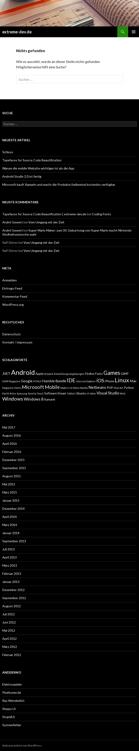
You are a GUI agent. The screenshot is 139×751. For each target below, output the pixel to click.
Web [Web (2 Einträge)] (122, 393)
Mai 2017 (8, 427)
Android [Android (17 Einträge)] (23, 372)
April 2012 (9, 638)
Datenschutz (11, 334)
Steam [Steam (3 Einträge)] (61, 393)
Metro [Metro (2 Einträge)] (17, 387)
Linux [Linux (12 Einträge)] (122, 380)
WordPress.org (13, 304)
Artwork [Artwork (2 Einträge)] (48, 373)
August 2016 (11, 435)
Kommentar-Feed (14, 296)
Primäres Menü (133, 31)
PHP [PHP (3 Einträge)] (110, 387)
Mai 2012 (8, 630)
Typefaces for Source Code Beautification (31, 160)
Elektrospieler (12, 684)
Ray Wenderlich (13, 700)
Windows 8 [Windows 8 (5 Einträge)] (33, 398)
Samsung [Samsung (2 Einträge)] (22, 393)
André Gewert (12, 222)
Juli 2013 (8, 549)
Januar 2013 (10, 582)
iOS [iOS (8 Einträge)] (100, 380)
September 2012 (14, 598)
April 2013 (9, 557)
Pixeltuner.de (11, 692)
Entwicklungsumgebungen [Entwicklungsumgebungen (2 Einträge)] (69, 373)
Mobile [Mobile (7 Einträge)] (52, 387)
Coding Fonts (101, 214)
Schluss (7, 152)
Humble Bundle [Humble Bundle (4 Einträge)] (54, 381)
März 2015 (9, 492)
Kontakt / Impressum (17, 342)
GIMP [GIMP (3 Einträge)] (125, 374)
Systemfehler (11, 725)
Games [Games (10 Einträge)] (112, 372)
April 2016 (9, 443)
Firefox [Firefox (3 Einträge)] (89, 374)
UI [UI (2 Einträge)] (88, 393)
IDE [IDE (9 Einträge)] (71, 380)
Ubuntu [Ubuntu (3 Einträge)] (81, 393)
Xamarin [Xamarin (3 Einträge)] (49, 399)
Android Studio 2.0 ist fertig (21, 176)
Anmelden (9, 280)
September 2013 (14, 541)
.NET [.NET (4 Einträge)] (6, 373)
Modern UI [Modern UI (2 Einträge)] (66, 387)
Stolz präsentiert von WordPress (22, 745)
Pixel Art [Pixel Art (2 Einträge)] (118, 387)
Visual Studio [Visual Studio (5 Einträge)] (108, 392)
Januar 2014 (10, 533)
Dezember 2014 (13, 508)
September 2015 (14, 468)
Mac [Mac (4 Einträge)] (133, 381)
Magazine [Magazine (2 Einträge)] (8, 387)
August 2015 (11, 476)
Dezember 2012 (13, 590)
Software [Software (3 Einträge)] (50, 393)
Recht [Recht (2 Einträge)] (5, 393)
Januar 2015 (10, 500)
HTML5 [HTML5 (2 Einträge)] (37, 381)
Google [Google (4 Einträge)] (26, 381)
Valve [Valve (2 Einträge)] (93, 393)
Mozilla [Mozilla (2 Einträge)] (84, 387)
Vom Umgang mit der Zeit (46, 222)
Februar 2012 (11, 655)
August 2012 (11, 606)
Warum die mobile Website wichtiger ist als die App (38, 168)
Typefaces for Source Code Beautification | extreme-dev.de (44, 214)
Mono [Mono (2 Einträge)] (76, 387)
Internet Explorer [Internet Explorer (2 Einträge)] (86, 381)
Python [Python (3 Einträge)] (129, 387)
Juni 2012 (9, 622)
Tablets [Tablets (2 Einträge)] (71, 393)
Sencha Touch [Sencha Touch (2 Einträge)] (36, 393)
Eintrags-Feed (12, 288)
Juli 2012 (8, 614)
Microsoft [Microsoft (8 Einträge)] (33, 387)
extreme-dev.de (17, 31)
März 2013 (9, 565)
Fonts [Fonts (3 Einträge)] (99, 374)
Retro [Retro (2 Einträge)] (13, 393)
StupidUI (8, 717)
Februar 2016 (11, 452)
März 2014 (9, 525)
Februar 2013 (11, 573)
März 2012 (9, 647)
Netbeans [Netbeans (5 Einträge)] (97, 387)
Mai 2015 (8, 484)
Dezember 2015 (13, 460)
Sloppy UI (9, 709)
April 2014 (9, 517)
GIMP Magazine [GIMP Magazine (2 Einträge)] (11, 381)
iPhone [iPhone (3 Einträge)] (109, 381)
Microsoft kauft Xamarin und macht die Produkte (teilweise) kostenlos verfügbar (58, 184)
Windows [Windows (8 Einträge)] (12, 399)
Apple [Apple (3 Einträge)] (39, 374)
